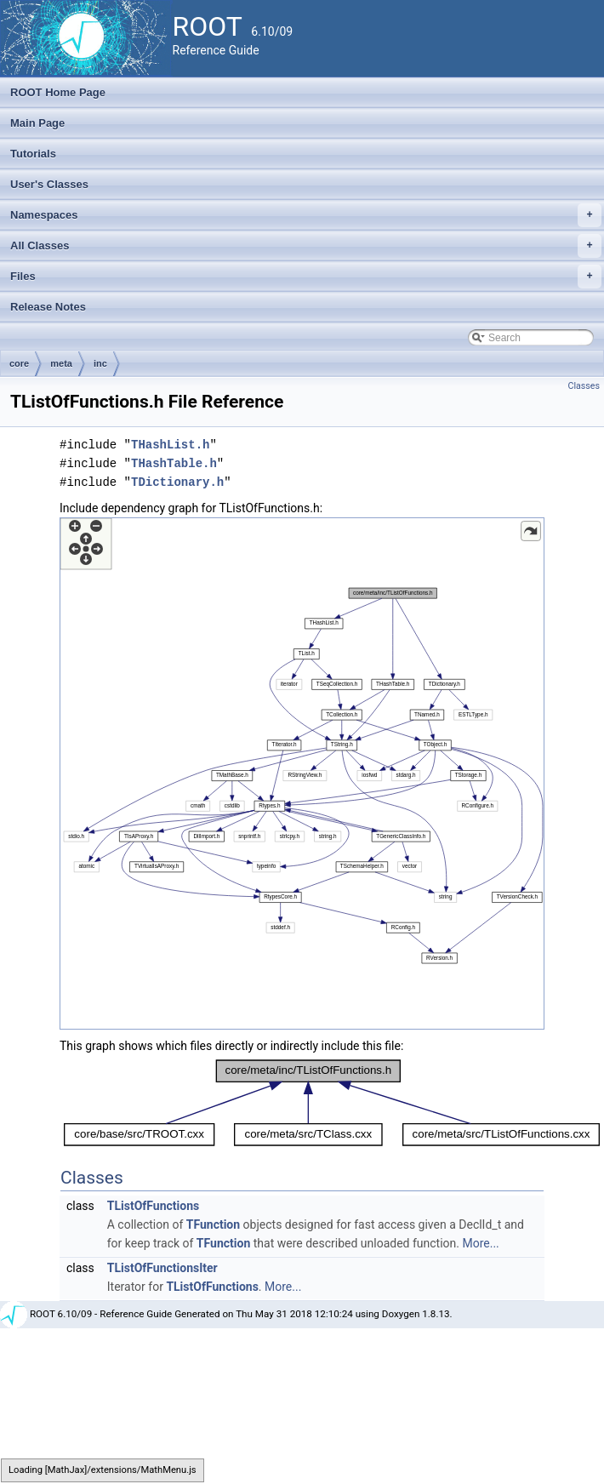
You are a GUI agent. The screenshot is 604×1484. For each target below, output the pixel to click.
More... (480, 1243)
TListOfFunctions (153, 1206)
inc (100, 363)
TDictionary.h (177, 482)
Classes (584, 385)
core (19, 363)
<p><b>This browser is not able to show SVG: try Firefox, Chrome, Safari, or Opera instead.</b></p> (302, 773)
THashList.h (170, 445)
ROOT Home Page (57, 92)
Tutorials (33, 153)
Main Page (37, 123)
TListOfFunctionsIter (162, 1268)
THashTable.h (174, 463)
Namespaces (305, 215)
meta (61, 363)
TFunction (213, 1224)
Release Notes (48, 306)
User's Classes (49, 184)
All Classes (305, 246)
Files (305, 276)
